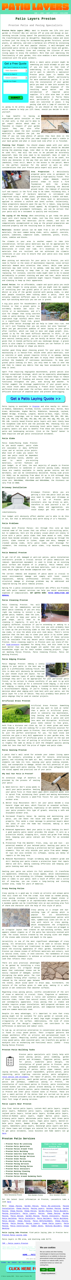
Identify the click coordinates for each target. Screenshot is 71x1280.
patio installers (60, 1128)
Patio (4, 406)
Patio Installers (27, 1218)
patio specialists (36, 1054)
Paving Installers (11, 1213)
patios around (36, 1087)
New (9, 1262)
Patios (41, 1213)
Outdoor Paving (53, 1208)
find (9, 1108)
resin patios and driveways (15, 1077)
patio (17, 119)
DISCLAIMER (64, 13)
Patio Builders (61, 1211)
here (4, 1133)
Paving (65, 1216)
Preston (36, 406)
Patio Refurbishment (43, 1221)
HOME (36, 13)
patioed (50, 153)
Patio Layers (29, 1213)
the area (23, 155)
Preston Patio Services (18, 1138)
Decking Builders (53, 1226)
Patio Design (17, 1216)
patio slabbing (52, 1057)
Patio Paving (17, 1223)
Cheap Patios (30, 1211)
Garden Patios (31, 1206)
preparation (59, 223)
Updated (14, 1262)
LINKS (42, 13)
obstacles (17, 160)
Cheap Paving (15, 1206)
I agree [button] (43, 1269)
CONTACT (55, 13)
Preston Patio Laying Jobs (14, 1235)
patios (54, 80)
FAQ (19, 1262)
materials (6, 133)
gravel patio (8, 363)
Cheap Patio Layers (51, 1223)
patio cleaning (42, 1089)
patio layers (40, 421)
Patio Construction (19, 1226)
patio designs (62, 1030)
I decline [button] (51, 1269)
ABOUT (48, 13)
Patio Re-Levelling (50, 1206)
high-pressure (12, 645)
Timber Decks (37, 1226)
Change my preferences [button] (48, 1273)
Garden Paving (45, 1211)
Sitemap (3, 1262)
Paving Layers (37, 1208)
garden (5, 33)
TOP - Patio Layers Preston (15, 1243)
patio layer (45, 75)
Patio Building (9, 1218)
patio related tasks (35, 1092)
